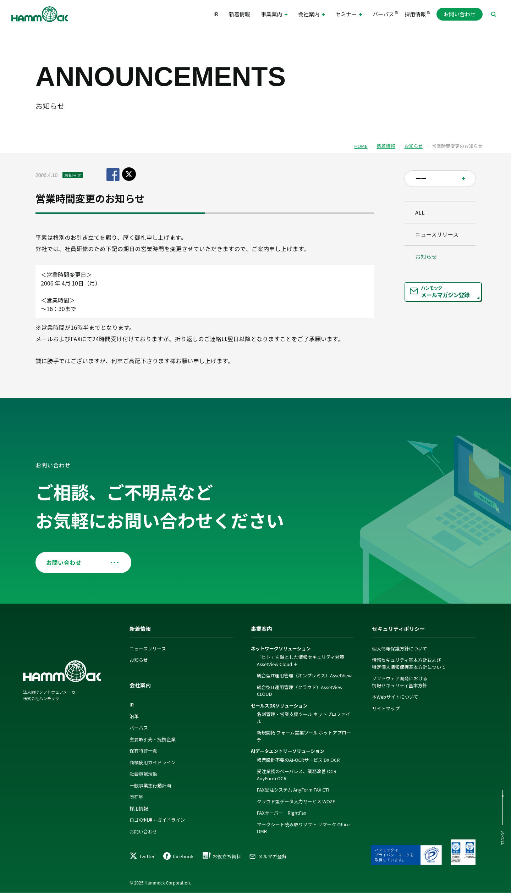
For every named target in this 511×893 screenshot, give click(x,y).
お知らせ (414, 146)
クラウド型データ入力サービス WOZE (296, 801)
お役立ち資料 (221, 856)
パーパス (383, 14)
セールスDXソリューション (279, 705)
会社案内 (140, 685)
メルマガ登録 (268, 856)
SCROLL (503, 838)
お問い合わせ (460, 14)
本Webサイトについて (395, 696)
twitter (142, 856)
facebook (178, 856)
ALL (420, 212)
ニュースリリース (436, 234)
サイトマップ (386, 708)
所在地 (136, 796)
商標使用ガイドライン (153, 762)
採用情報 (415, 14)
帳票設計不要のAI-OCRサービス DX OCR (298, 759)
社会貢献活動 (143, 773)
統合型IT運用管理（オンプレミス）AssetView (304, 675)
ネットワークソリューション (281, 648)
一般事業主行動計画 (150, 785)
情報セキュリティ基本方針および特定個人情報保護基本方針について (409, 663)
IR (215, 14)
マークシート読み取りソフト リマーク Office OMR (303, 828)
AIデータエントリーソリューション (287, 751)
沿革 (134, 716)
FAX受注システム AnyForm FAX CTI (293, 789)
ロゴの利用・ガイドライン (157, 819)
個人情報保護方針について (399, 648)
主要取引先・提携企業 (153, 739)
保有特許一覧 (143, 750)
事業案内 (261, 628)
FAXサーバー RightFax (281, 812)
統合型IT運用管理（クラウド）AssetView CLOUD (300, 691)
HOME (360, 146)
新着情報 (239, 14)
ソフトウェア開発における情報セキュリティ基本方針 (399, 682)
